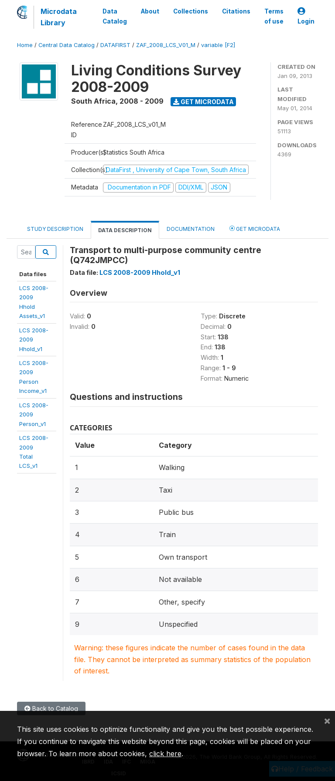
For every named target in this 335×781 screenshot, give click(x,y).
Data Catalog (115, 16)
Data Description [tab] (125, 230)
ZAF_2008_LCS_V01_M (165, 45)
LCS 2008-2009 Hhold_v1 (139, 272)
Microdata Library (59, 17)
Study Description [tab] (55, 229)
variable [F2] (218, 45)
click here (165, 753)
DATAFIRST (115, 45)
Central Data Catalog (66, 45)
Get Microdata (203, 101)
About (150, 11)
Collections (190, 11)
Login (305, 16)
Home (25, 45)
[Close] (327, 720)
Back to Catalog (51, 708)
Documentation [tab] (191, 229)
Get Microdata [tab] (254, 228)
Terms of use (274, 16)
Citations (236, 11)
